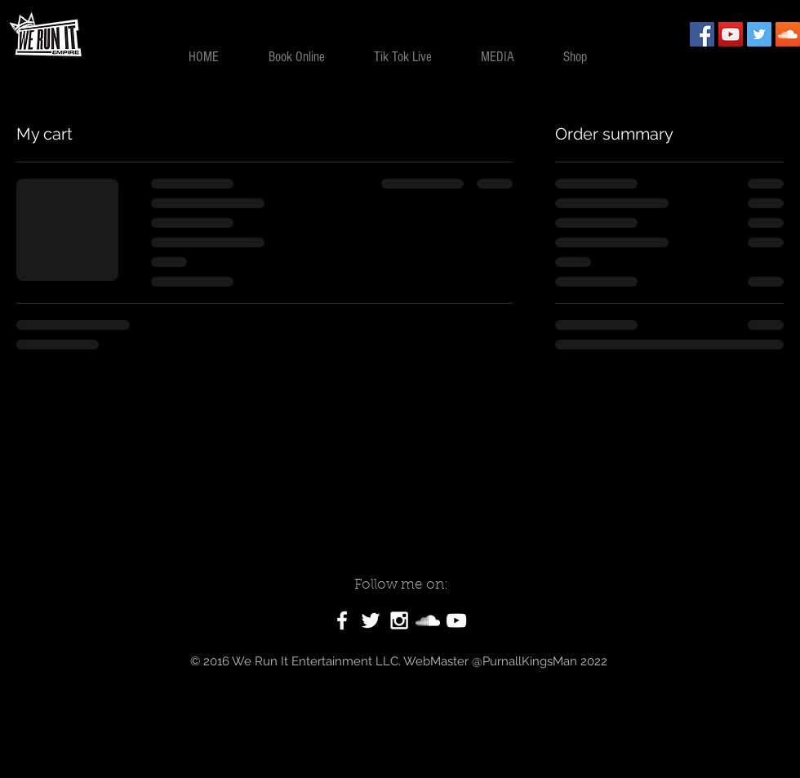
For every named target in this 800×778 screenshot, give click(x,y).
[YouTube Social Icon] (730, 34)
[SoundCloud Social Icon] (788, 34)
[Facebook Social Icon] (702, 34)
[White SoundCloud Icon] (428, 620)
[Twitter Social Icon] (759, 34)
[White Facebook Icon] (342, 620)
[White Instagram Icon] (399, 620)
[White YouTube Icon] (456, 620)
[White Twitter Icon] (370, 620)
